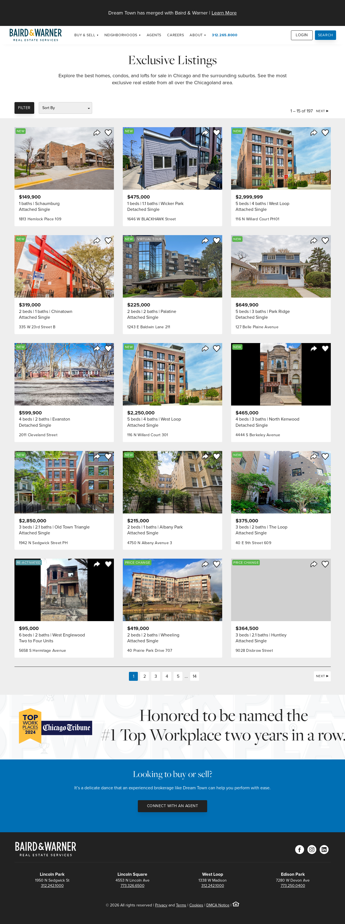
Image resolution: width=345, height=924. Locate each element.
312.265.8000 (225, 35)
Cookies (196, 905)
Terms (181, 905)
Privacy (161, 905)
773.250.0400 (293, 886)
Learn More (224, 12)
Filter (24, 108)
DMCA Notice (217, 905)
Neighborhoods (121, 35)
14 (195, 676)
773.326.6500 (133, 886)
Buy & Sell (85, 35)
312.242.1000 (52, 886)
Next (320, 111)
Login (302, 35)
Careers (175, 35)
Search (325, 35)
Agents (154, 35)
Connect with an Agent (172, 806)
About (196, 35)
